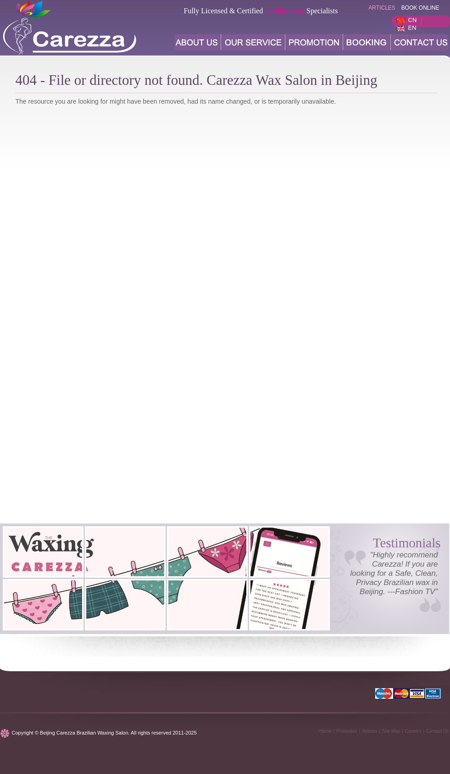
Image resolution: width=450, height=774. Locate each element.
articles (381, 8)
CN (412, 20)
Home (325, 731)
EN (412, 27)
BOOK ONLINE (420, 8)
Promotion (346, 731)
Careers (413, 731)
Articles (369, 731)
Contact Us (437, 731)
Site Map (391, 731)
